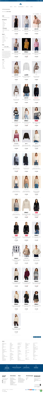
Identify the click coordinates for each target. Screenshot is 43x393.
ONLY (18, 355)
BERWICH (3, 344)
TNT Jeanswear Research (21, 380)
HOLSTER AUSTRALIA (4, 351)
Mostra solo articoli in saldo (5, 17)
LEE (25, 353)
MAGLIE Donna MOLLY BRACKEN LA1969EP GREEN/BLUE (36, 195)
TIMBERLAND (19, 359)
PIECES (10, 356)
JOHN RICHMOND (27, 352)
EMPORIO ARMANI (4, 349)
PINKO (18, 356)
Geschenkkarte (20, 6)
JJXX (18, 352)
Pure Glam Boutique (20, 378)
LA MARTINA (19, 353)
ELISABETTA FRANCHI (35, 348)
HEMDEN (4, 22)
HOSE (3, 31)
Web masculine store (20, 381)
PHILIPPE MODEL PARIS (4, 356)
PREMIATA (34, 356)
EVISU (10, 349)
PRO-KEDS (3, 357)
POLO (3, 32)
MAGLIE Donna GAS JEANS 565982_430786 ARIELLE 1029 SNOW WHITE (36, 150)
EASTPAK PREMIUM (12, 348)
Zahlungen (11, 380)
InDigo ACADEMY (12, 378)
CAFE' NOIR (11, 345)
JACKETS (4, 24)
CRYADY (26, 346)
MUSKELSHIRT (4, 23)
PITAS (26, 356)
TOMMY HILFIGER (35, 359)
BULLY (3, 345)
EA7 (2, 348)
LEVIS (33, 353)
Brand (31, 6)
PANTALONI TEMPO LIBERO (6, 30)
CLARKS (3, 346)
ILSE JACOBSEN (19, 351)
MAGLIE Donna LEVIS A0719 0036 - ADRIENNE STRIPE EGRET (36, 127)
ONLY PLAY (11, 355)
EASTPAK (19, 348)
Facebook (4, 381)
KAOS (2, 353)
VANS (10, 360)
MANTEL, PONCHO (5, 29)
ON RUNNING (3, 355)
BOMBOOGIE (26, 344)
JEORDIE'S (3, 352)
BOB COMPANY (19, 344)
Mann (11, 6)
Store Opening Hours (21, 382)
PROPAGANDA (11, 357)
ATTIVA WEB (5, 391)
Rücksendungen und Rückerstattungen (12, 382)
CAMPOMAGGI (26, 345)
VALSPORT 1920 (3, 360)
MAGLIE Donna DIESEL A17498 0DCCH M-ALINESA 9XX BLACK (16, 241)
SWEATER (4, 25)
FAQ (26, 378)
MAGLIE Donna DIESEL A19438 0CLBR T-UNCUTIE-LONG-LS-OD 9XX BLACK (36, 218)
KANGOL (34, 352)
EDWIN (26, 348)
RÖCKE (3, 26)
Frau (15, 6)
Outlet (27, 6)
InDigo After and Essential (21, 379)
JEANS (3, 27)
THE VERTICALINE (12, 359)
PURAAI (18, 357)
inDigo (26, 351)
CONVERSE (11, 346)
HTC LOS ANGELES (12, 351)
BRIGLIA (34, 344)
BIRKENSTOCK (11, 344)
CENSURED (34, 345)
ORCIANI (26, 355)
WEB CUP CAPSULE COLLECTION (21, 360)
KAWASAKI (11, 353)
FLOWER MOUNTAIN (35, 349)
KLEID (3, 21)
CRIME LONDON (19, 346)
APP (26, 379)
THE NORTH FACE (4, 359)
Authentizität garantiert (13, 379)
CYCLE (33, 346)
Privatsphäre (11, 381)
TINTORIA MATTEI (27, 359)
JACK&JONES (34, 351)
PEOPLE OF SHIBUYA (35, 355)
